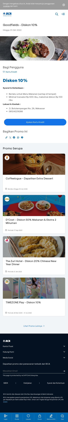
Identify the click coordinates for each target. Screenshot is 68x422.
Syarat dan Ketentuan (56, 383)
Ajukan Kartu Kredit (35, 122)
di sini (5, 402)
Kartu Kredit (10, 72)
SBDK (5, 383)
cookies (6, 6)
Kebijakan (28, 383)
